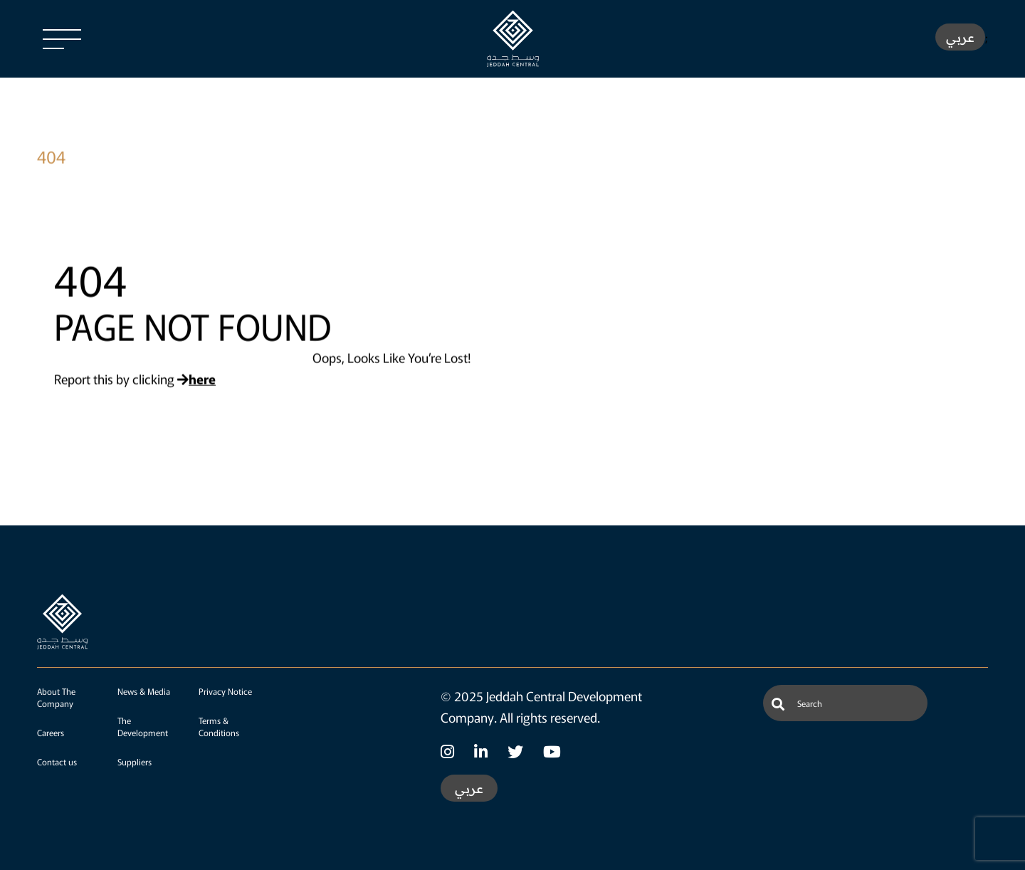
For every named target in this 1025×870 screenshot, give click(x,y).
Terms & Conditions (219, 726)
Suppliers (134, 761)
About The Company (56, 697)
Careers (50, 732)
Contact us (57, 761)
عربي (960, 37)
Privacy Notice (225, 691)
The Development (142, 726)
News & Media (143, 691)
